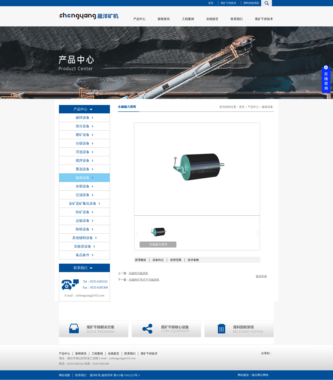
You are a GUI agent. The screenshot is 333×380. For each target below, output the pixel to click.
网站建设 (243, 375)
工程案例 (188, 19)
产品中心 (139, 19)
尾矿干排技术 (228, 3)
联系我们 (237, 19)
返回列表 (261, 276)
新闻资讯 (164, 19)
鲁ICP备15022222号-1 (127, 375)
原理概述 (140, 259)
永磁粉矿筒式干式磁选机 (144, 279)
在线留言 (212, 19)
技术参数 (193, 259)
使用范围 (175, 259)
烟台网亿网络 (260, 375)
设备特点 (158, 259)
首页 (210, 3)
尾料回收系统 (251, 3)
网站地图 (64, 375)
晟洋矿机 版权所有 (101, 375)
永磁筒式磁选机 (138, 273)
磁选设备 (267, 106)
